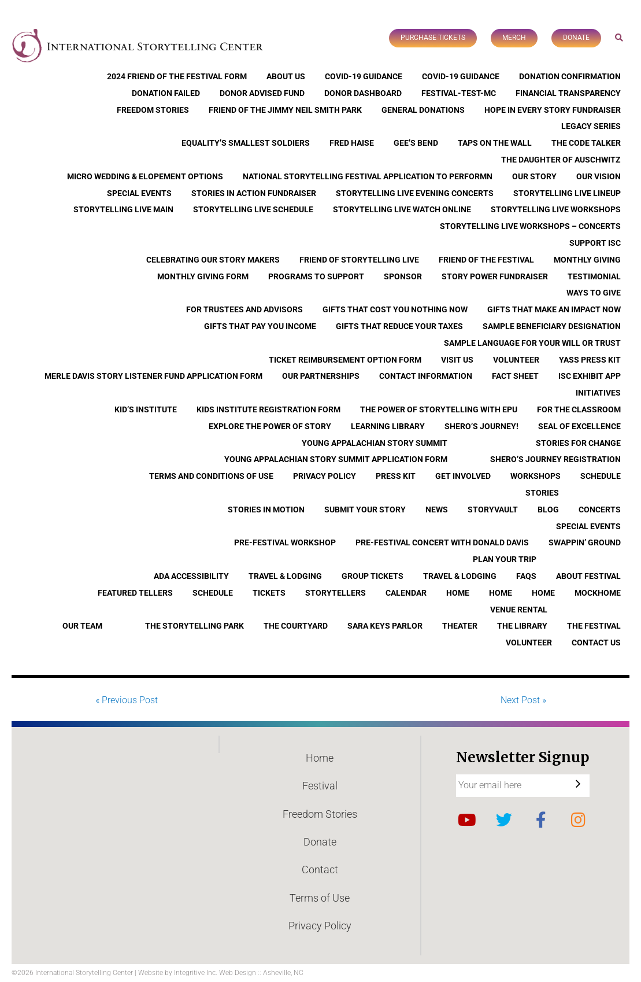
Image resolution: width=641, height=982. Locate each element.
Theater (459, 625)
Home (457, 592)
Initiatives (598, 392)
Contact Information (425, 376)
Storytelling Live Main (123, 209)
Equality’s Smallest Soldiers (245, 142)
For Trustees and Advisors (244, 309)
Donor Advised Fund (262, 93)
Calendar (406, 592)
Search (619, 37)
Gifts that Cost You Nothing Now (395, 309)
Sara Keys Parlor (385, 625)
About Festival (588, 576)
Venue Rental (518, 609)
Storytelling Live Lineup (567, 193)
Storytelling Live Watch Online (402, 209)
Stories (542, 492)
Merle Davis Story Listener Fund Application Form (153, 376)
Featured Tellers (135, 592)
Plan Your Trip (504, 559)
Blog (548, 509)
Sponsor (403, 276)
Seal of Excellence (579, 426)
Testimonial (594, 276)
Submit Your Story (365, 509)
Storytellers (335, 592)
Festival (320, 786)
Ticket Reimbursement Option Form (345, 359)
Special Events (139, 193)
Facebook (541, 820)
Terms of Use (320, 898)
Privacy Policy (324, 476)
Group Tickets (372, 576)
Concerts (600, 509)
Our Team (82, 625)
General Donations (423, 110)
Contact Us (596, 642)
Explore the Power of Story (270, 426)
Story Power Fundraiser (495, 276)
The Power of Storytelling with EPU (438, 409)
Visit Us (457, 359)
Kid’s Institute (145, 409)
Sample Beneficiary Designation (552, 326)
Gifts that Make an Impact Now (554, 309)
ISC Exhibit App (589, 376)
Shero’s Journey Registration (555, 459)
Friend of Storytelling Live (359, 259)
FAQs (526, 576)
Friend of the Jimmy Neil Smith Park (285, 110)
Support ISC (595, 243)
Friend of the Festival (486, 259)
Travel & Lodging (285, 576)
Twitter (504, 820)
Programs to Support (316, 276)
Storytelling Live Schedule (253, 209)
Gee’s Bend (416, 142)
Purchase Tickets (433, 38)
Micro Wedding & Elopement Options (145, 176)
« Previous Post (126, 700)
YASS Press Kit (590, 359)
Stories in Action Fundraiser (253, 193)
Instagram (578, 820)
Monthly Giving (587, 259)
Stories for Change (578, 443)
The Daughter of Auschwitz (561, 159)
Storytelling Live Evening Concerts (415, 193)
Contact (320, 869)
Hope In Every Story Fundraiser (552, 110)
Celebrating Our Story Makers (213, 259)
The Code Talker (586, 142)
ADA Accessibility (191, 576)
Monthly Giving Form (203, 276)
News (436, 509)
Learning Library (388, 426)
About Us (285, 76)
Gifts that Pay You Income (260, 326)
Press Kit (396, 476)
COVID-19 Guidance (363, 76)
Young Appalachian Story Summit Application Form (335, 459)
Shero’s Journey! (481, 426)
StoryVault (493, 509)
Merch (514, 38)
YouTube (467, 820)
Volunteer (516, 359)
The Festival (594, 625)
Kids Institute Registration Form (268, 409)
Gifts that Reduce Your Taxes (399, 326)
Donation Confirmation (570, 76)
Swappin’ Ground (585, 542)
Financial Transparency (568, 93)
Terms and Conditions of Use (211, 476)
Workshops (535, 476)
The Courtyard (296, 625)
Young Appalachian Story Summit (374, 443)
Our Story (534, 176)
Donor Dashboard (363, 93)
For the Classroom (579, 409)
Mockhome (598, 592)
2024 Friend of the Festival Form (177, 76)
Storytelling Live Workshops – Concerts (530, 226)
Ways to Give (593, 292)
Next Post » (523, 700)
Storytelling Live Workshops (556, 209)
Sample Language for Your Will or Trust (532, 343)
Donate (576, 38)
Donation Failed (166, 93)
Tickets (269, 592)
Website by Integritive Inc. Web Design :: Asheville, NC (220, 973)
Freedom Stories (153, 110)
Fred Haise (351, 142)
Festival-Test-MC (458, 93)
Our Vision (598, 176)
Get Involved (463, 476)
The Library (522, 625)
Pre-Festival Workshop (285, 542)
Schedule (600, 476)
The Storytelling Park (194, 625)
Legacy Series (591, 126)
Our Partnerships (321, 376)
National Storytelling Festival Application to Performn (367, 176)
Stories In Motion (266, 509)
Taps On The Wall (495, 142)
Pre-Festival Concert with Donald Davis (442, 542)
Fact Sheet (515, 376)
